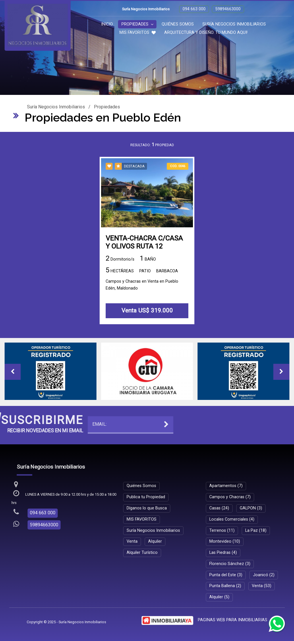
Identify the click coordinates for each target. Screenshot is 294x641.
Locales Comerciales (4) (231, 519)
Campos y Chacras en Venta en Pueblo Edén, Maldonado (142, 285)
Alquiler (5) (219, 597)
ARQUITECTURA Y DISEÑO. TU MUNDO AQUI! (205, 32)
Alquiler (155, 541)
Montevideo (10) (224, 541)
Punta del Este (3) (225, 574)
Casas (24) (219, 508)
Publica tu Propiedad (146, 497)
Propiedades (137, 24)
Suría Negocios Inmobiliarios (234, 24)
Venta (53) (261, 585)
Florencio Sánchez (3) (229, 563)
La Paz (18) (255, 530)
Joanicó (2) (263, 574)
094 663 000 (194, 9)
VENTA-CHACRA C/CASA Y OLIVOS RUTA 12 (144, 243)
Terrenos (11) (222, 530)
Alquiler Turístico (142, 552)
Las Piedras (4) (223, 552)
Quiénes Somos (178, 24)
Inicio (107, 24)
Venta (132, 541)
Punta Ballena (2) (225, 585)
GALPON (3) (251, 508)
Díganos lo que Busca (147, 508)
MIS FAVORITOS (137, 32)
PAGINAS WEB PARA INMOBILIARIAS (232, 619)
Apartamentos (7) (226, 485)
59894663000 (228, 9)
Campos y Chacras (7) (230, 497)
